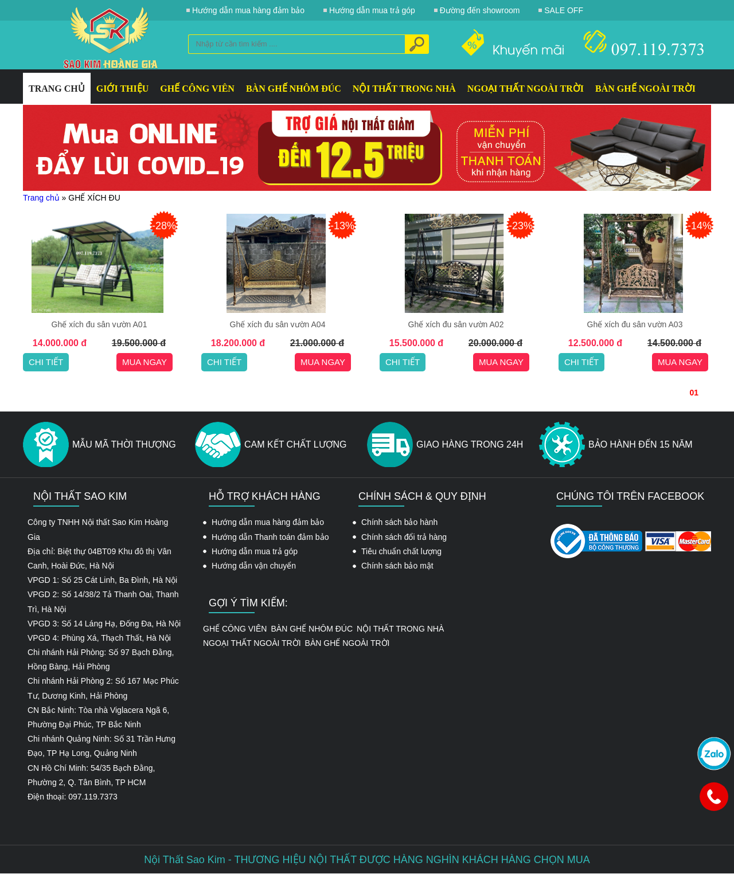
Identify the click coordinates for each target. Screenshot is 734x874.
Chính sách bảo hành (399, 522)
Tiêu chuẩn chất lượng (401, 551)
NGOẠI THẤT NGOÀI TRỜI (525, 88)
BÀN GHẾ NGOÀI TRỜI (645, 88)
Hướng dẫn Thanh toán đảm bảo (270, 537)
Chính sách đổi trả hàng (404, 537)
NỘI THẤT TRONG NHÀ (404, 88)
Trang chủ (41, 197)
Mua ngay (144, 362)
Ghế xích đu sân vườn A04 (278, 324)
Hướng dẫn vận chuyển (254, 565)
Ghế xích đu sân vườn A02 (456, 324)
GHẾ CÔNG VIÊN (197, 88)
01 (693, 392)
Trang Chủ (57, 88)
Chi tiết (46, 362)
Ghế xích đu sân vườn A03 (635, 324)
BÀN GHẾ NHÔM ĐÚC (293, 88)
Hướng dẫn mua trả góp (255, 551)
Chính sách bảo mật (397, 565)
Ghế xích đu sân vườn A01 (99, 324)
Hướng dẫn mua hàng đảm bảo (268, 522)
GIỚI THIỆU (122, 88)
